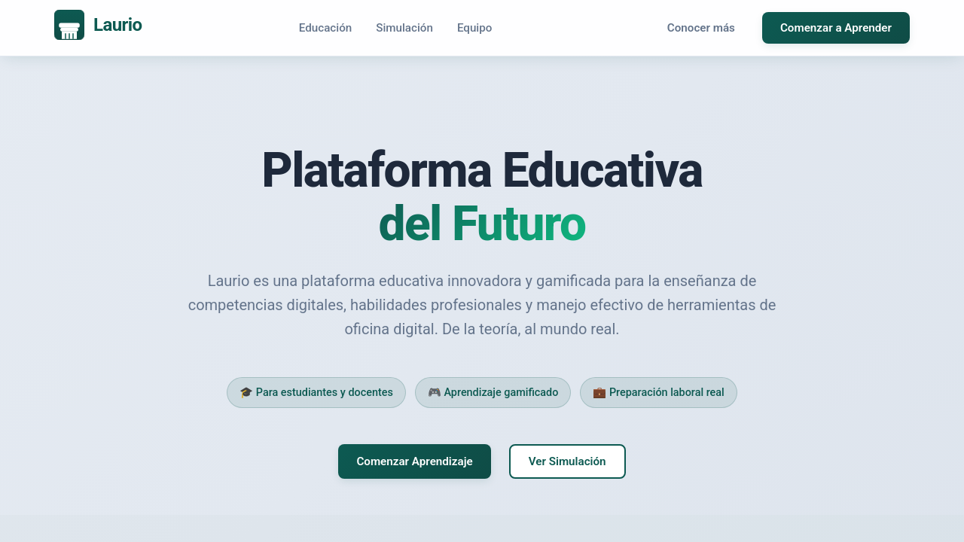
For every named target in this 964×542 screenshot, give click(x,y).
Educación (325, 28)
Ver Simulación (567, 461)
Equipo (475, 28)
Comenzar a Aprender (836, 28)
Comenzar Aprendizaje (414, 461)
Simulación (404, 28)
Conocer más (701, 28)
